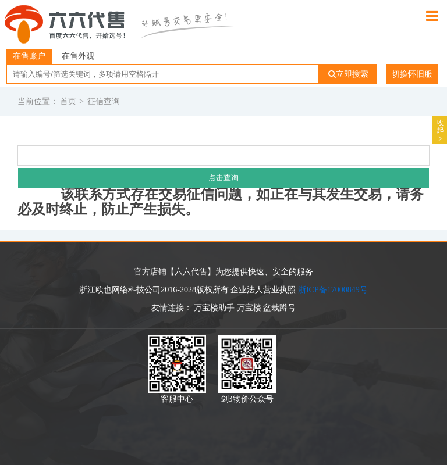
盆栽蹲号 (279, 307)
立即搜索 (348, 74)
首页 (68, 101)
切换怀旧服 (412, 74)
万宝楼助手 (214, 307)
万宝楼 (249, 307)
